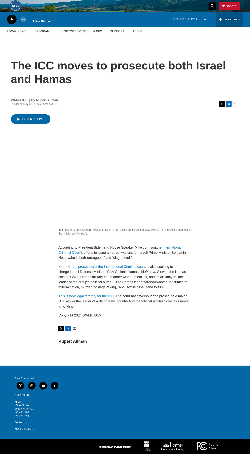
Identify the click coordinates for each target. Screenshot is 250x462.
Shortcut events (74, 39)
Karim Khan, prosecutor (76, 275)
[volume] (23, 27)
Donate (233, 10)
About (138, 39)
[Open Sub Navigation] (29, 39)
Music (97, 39)
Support (117, 39)
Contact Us (21, 430)
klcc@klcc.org (22, 423)
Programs (43, 39)
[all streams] (229, 27)
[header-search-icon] (214, 10)
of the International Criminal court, (120, 275)
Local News (16, 39)
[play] (12, 27)
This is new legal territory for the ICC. (86, 304)
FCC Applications (24, 437)
